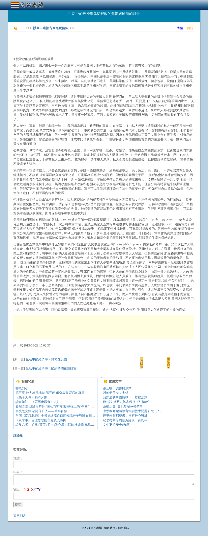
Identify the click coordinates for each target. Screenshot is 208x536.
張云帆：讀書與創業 (117, 388)
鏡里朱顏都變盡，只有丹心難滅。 (127, 415)
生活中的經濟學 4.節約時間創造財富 (51, 368)
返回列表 (19, 516)
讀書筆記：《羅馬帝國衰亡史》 (37, 402)
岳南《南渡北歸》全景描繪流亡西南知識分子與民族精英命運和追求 (63, 415)
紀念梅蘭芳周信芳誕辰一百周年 (125, 420)
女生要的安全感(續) (117, 424)
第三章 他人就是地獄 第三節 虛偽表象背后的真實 (50, 392)
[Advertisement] (85, 44)
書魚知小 (21, 388)
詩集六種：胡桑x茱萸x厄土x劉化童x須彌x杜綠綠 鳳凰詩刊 (56, 424)
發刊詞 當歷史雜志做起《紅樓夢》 (127, 402)
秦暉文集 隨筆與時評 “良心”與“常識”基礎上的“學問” (84, 406)
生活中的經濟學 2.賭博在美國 (46, 359)
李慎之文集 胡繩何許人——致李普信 (41, 411)
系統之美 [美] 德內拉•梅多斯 (123, 406)
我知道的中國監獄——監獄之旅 (125, 397)
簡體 (180, 28)
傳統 (190, 28)
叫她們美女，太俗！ (117, 392)
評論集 (18, 435)
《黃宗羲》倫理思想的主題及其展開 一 (42, 420)
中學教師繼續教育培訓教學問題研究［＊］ (133, 411)
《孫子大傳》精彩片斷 (31, 397)
